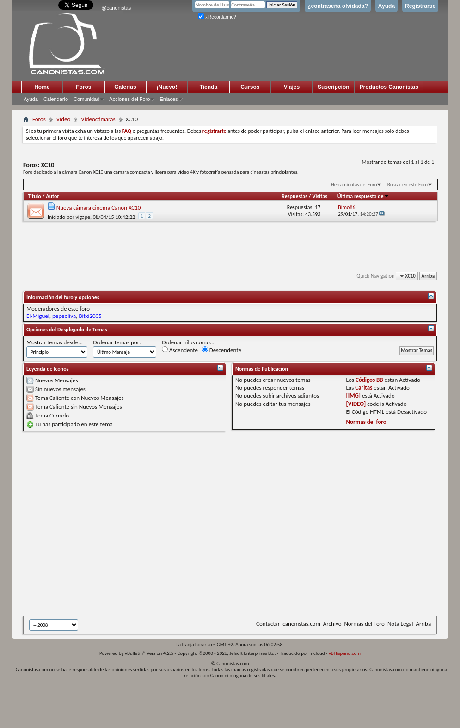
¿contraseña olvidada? (337, 6)
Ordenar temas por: (117, 342)
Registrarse (420, 6)
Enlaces (168, 99)
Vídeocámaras (98, 119)
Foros (83, 87)
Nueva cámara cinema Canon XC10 (98, 207)
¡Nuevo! (167, 87)
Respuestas (294, 196)
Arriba (428, 276)
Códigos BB (369, 379)
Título (34, 196)
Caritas (363, 387)
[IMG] (353, 395)
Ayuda (386, 6)
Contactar (268, 623)
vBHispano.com (345, 653)
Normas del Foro (364, 623)
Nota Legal (400, 623)
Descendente (221, 350)
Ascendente (180, 350)
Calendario (55, 99)
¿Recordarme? (217, 16)
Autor (52, 196)
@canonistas (116, 8)
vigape (82, 217)
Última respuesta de (363, 196)
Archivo (332, 623)
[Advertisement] (100, 524)
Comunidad (86, 99)
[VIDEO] (356, 403)
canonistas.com (301, 623)
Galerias (125, 87)
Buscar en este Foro (407, 184)
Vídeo (63, 119)
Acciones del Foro (129, 99)
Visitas (319, 196)
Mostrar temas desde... (54, 342)
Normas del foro (366, 421)
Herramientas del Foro (354, 184)
